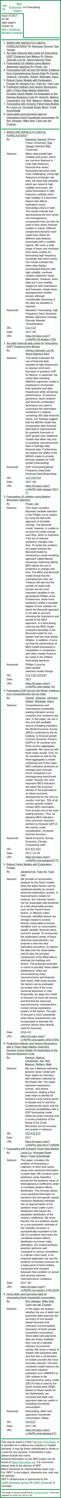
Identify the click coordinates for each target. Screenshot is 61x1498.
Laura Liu (15, 107)
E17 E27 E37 (33, 849)
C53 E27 (31, 1422)
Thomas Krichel (40, 1492)
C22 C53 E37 (33, 478)
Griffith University (42, 1482)
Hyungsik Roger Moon (35, 107)
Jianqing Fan (27, 83)
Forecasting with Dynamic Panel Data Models (33, 104)
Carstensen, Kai (16, 100)
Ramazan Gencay (42, 46)
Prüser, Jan (40, 66)
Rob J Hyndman (10, 29)
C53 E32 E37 (33, 1133)
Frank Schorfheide (39, 1156)
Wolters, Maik (51, 100)
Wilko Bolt (28, 120)
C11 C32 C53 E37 (36, 675)
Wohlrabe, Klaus (49, 76)
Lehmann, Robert (28, 76)
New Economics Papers (15, 7)
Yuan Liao (53, 83)
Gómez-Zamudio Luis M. (40, 350)
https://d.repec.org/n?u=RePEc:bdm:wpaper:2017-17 (42, 489)
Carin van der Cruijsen (38, 1304)
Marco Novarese (10, 1469)
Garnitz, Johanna (35, 698)
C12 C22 (31, 327)
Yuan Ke (41, 83)
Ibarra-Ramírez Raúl (39, 60)
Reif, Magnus (34, 100)
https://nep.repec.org (23, 1462)
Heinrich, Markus (48, 97)
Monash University (12, 32)
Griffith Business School (15, 1482)
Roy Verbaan (14, 120)
